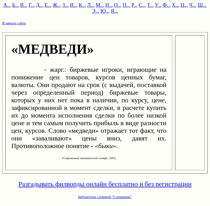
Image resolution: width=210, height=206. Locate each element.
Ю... (104, 11)
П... (127, 5)
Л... (90, 5)
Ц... (184, 5)
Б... (15, 5)
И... (74, 5)
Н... (109, 5)
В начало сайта (14, 23)
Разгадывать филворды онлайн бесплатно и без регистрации (105, 184)
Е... (48, 5)
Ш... (202, 5)
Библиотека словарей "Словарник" (105, 197)
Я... (114, 11)
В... (23, 5)
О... (118, 5)
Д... (39, 5)
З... (65, 5)
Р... (135, 5)
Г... (31, 5)
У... (158, 5)
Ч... (192, 5)
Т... (150, 5)
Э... (95, 11)
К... (82, 5)
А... (7, 5)
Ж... (57, 5)
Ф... (167, 5)
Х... (176, 5)
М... (100, 5)
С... (142, 5)
